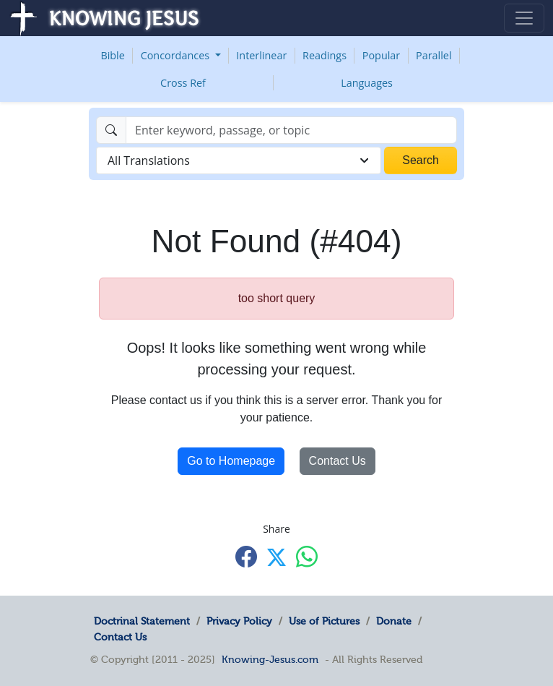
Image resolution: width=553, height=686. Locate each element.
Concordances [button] (176, 55)
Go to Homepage (231, 461)
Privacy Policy (239, 621)
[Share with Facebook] (246, 556)
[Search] (291, 130)
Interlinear (261, 55)
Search (420, 160)
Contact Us (337, 461)
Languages (367, 83)
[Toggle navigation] (524, 18)
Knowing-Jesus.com (270, 659)
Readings (324, 55)
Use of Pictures (324, 621)
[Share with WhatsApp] (307, 556)
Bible (112, 55)
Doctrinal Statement (142, 621)
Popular (381, 55)
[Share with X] (276, 557)
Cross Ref (183, 83)
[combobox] (238, 160)
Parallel (434, 55)
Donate (394, 621)
